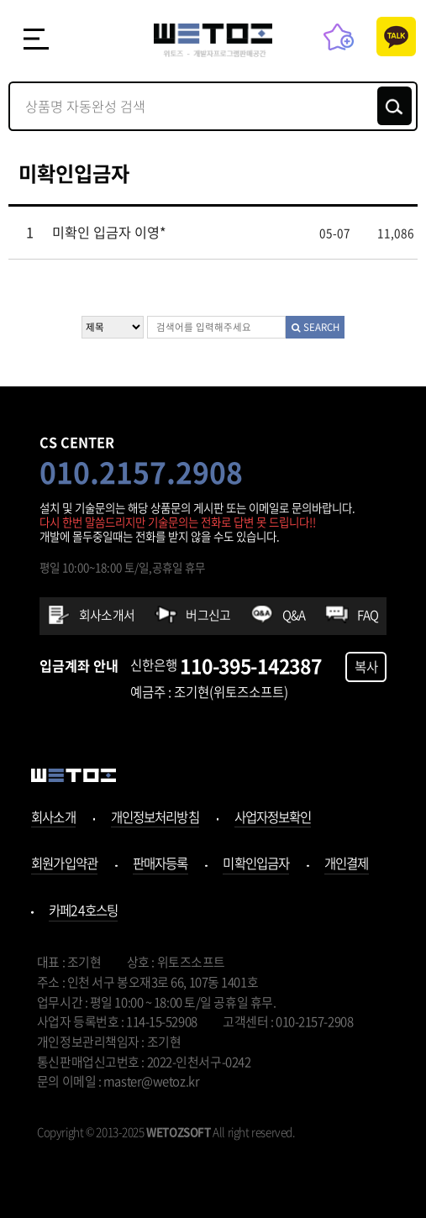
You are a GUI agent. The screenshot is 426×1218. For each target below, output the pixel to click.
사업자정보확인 (273, 819)
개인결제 (346, 865)
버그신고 (208, 615)
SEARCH (315, 327)
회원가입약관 (64, 865)
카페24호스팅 (83, 912)
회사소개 (53, 819)
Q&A (294, 615)
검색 (395, 106)
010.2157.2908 (141, 472)
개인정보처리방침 (155, 819)
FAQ (368, 615)
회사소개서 (106, 615)
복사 (366, 666)
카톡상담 (396, 36)
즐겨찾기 (339, 36)
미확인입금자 (256, 865)
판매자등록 (160, 865)
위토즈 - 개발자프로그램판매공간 (213, 41)
